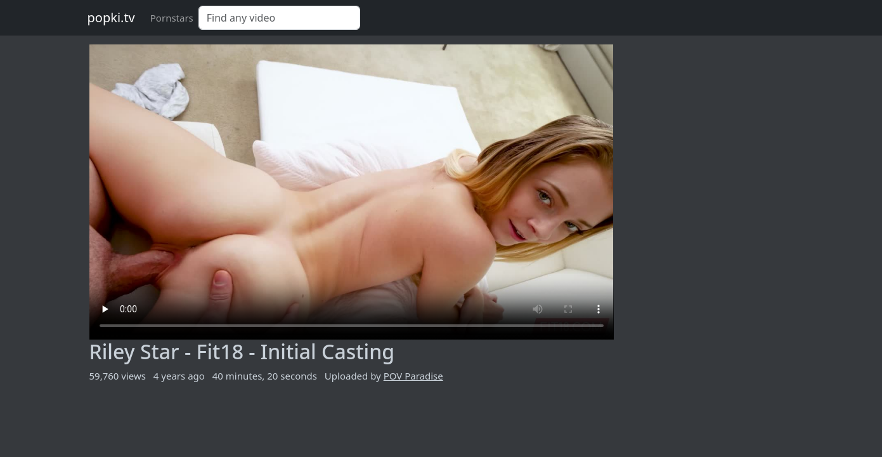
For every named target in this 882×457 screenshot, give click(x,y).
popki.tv (111, 17)
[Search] (279, 18)
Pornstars (171, 17)
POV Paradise (413, 375)
